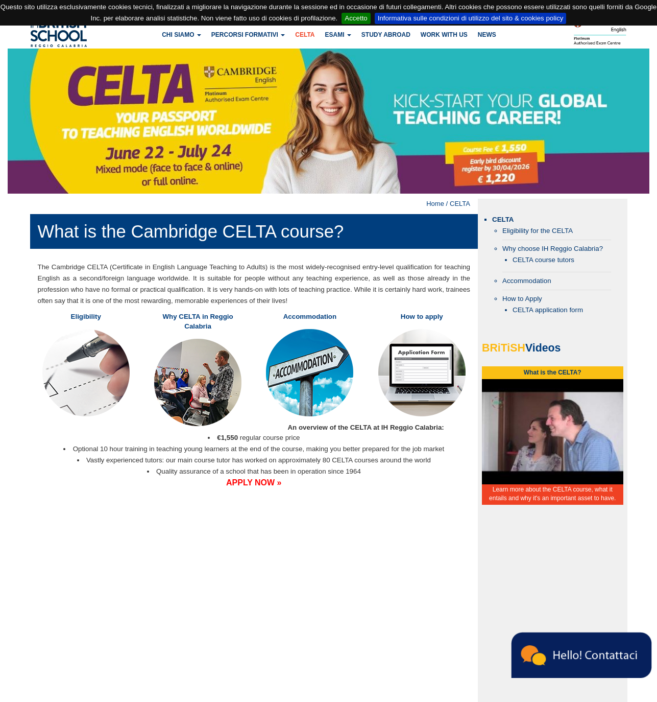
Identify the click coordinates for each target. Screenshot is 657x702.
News (487, 34)
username (205, 554)
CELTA (304, 34)
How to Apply (522, 298)
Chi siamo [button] (181, 34)
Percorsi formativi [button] (248, 34)
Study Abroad (385, 34)
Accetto (356, 18)
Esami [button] (338, 34)
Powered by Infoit (636, 695)
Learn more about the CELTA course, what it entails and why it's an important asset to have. (552, 494)
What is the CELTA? (552, 372)
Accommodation (309, 316)
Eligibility (86, 316)
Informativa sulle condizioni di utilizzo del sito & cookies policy (471, 18)
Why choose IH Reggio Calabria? (552, 248)
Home (435, 203)
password (304, 554)
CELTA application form (548, 310)
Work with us (444, 34)
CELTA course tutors (543, 260)
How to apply (422, 316)
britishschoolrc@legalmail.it (288, 693)
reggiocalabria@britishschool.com (226, 640)
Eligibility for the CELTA (537, 231)
